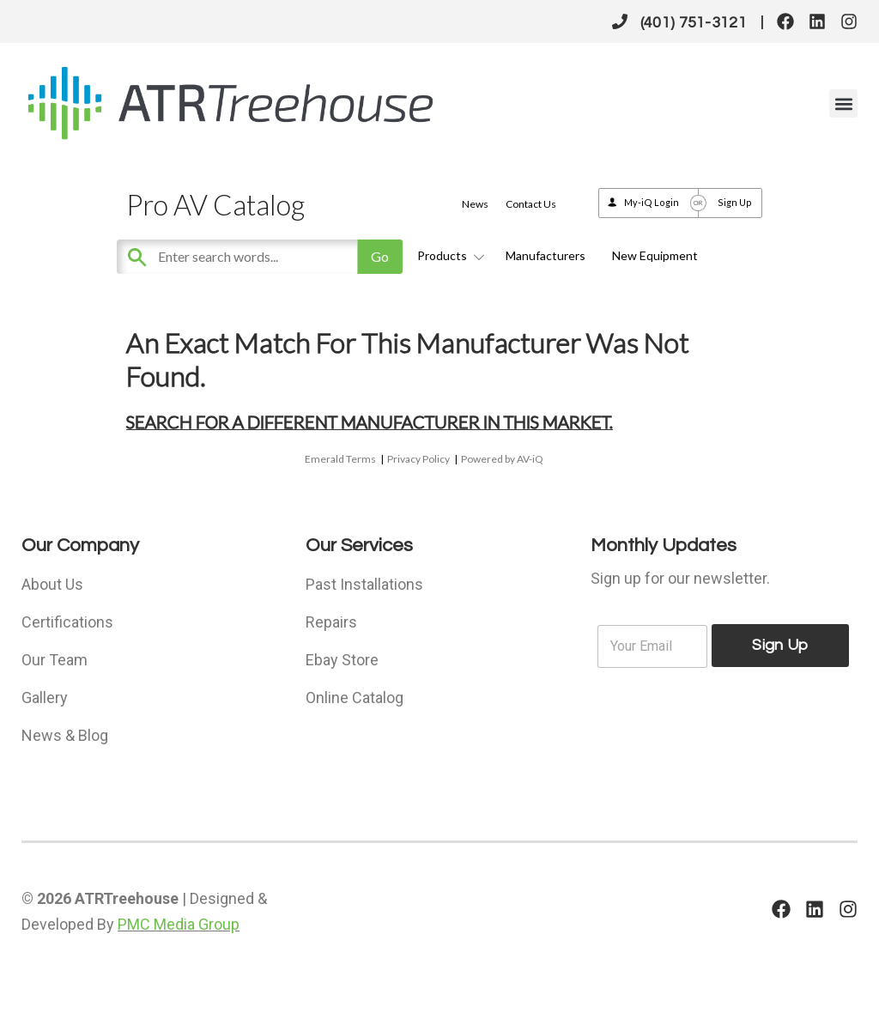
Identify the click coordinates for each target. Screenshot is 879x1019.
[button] (843, 103)
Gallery (44, 697)
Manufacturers (545, 255)
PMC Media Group (178, 924)
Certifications (67, 622)
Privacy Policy (418, 458)
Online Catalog (354, 697)
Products (448, 255)
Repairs (331, 622)
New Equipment (655, 255)
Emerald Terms (340, 458)
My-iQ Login (651, 202)
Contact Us (531, 203)
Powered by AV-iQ (502, 458)
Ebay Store (342, 660)
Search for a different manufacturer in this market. (369, 421)
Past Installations (364, 584)
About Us (52, 584)
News (475, 203)
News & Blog (64, 735)
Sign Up (735, 202)
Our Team (54, 660)
